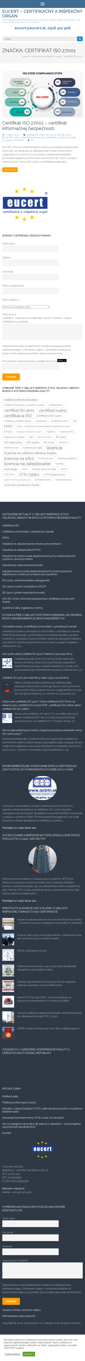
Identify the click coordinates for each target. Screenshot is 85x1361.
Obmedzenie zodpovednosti (18, 1316)
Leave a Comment (15, 140)
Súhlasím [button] (29, 1354)
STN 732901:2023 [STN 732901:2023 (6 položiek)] (54, 474)
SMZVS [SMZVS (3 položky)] (64, 469)
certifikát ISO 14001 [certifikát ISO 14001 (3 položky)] (59, 421)
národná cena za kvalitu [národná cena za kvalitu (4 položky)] (44, 469)
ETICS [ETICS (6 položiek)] (8, 431)
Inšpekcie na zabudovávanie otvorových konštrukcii (31, 543)
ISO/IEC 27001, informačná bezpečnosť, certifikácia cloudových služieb (41, 137)
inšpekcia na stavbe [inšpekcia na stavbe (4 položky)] (14, 437)
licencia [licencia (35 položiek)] (54, 447)
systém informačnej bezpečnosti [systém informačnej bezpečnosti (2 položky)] (17, 480)
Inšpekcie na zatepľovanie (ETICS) (21, 549)
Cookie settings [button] (12, 1354)
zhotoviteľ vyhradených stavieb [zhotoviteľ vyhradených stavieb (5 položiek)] (21, 485)
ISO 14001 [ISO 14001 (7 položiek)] (32, 442)
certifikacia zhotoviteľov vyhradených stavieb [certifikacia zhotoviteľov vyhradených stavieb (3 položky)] (24, 405)
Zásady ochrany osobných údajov (21, 1310)
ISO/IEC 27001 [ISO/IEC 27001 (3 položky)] (44, 437)
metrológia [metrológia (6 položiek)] (10, 469)
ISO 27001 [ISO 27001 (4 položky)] (49, 442)
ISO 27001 (51, 135)
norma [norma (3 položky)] (24, 469)
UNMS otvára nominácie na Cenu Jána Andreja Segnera (48, 1028)
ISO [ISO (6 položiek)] (31, 437)
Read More (10, 169)
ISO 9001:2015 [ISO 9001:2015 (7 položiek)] (13, 442)
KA (31, 140)
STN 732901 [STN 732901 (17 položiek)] (29, 474)
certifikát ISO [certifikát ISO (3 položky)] (41, 421)
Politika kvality (10, 1096)
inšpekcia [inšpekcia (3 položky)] (50, 432)
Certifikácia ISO (10, 525)
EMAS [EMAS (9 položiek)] (8, 426)
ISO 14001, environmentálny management (26, 580)
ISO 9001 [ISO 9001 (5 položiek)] (61, 437)
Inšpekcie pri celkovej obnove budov (22, 565)
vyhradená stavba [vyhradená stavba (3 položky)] (42, 480)
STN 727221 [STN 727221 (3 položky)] (9, 474)
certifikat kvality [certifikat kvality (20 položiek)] (53, 410)
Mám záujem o (10, 299)
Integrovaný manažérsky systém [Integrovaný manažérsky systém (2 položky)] (29, 432)
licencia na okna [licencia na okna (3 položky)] (45, 458)
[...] (19, 646)
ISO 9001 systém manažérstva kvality (23, 592)
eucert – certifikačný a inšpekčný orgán (42, 13)
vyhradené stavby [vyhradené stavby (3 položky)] (63, 480)
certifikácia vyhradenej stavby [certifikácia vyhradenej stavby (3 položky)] (17, 421)
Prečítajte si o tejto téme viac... (20, 827)
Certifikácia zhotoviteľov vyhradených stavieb (28, 531)
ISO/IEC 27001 (64, 135)
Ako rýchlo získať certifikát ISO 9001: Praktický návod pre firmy (37, 654)
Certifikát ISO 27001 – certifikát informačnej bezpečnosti (34, 125)
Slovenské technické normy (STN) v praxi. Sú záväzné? (33, 1117)
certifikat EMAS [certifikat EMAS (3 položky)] (56, 405)
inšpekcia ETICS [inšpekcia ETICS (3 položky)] (66, 432)
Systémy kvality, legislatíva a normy (22, 607)
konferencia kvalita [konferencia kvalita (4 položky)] (32, 447)
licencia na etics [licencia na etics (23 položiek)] (19, 458)
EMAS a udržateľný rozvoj (31, 950)
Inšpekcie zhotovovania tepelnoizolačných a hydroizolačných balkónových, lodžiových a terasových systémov (37, 573)
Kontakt (6, 1133)
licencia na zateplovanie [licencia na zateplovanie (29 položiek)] (27, 463)
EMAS (5, 537)
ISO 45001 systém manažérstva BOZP (24, 586)
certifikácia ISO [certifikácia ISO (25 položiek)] (18, 415)
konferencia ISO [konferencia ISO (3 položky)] (11, 448)
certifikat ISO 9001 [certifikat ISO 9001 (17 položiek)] (19, 410)
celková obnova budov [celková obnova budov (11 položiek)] (21, 400)
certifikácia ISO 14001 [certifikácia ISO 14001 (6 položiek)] (49, 415)
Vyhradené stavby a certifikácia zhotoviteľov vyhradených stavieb (39, 626)
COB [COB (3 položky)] (74, 421)
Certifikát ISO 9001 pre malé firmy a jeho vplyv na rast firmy (35, 677)
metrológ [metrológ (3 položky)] (59, 464)
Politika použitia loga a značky (19, 1102)
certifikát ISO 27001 (35, 135)
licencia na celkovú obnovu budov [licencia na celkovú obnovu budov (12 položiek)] (30, 453)
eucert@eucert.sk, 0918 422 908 (42, 28)
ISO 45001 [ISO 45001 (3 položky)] (63, 442)
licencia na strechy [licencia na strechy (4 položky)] (67, 458)
